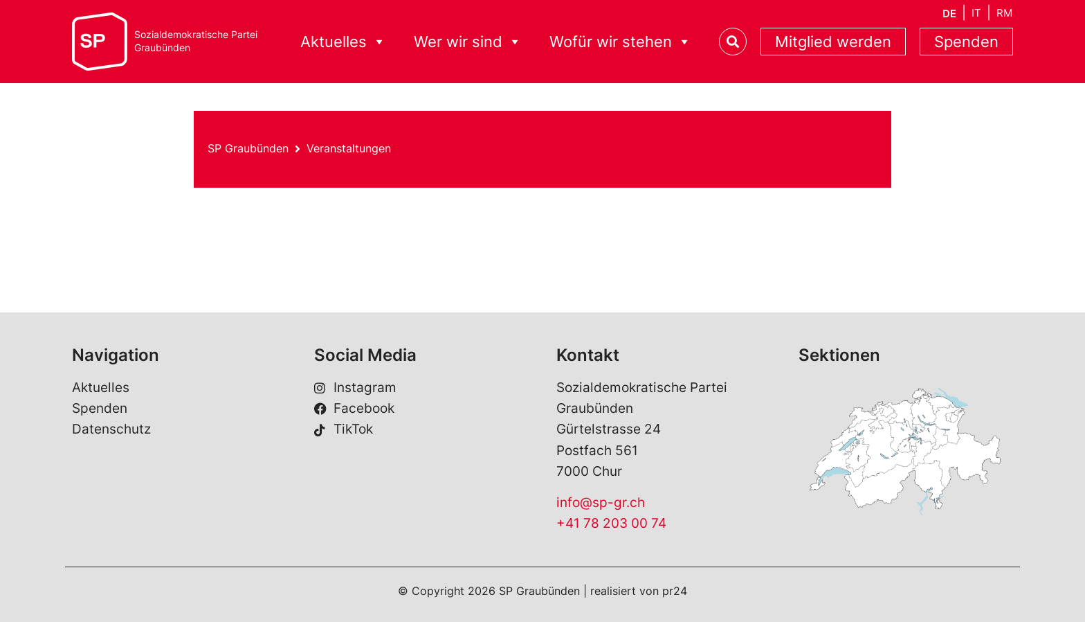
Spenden (966, 42)
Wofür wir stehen (620, 42)
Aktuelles (343, 42)
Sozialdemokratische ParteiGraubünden (195, 41)
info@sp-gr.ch (600, 502)
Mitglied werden (833, 42)
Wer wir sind (468, 42)
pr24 (674, 591)
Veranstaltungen (349, 148)
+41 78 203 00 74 (611, 523)
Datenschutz (111, 429)
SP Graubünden (248, 148)
